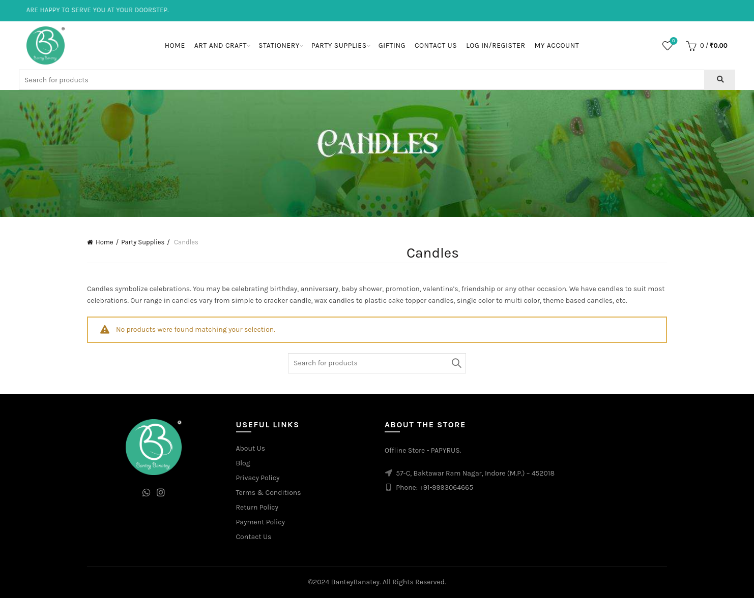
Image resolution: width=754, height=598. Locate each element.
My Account (556, 45)
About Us (251, 448)
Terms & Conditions (268, 492)
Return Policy (257, 507)
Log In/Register (495, 45)
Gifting (392, 45)
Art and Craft (220, 45)
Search (456, 363)
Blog (243, 463)
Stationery (279, 45)
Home (175, 45)
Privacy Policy (258, 478)
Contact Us (436, 45)
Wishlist (672, 41)
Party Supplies (339, 45)
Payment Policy (260, 522)
